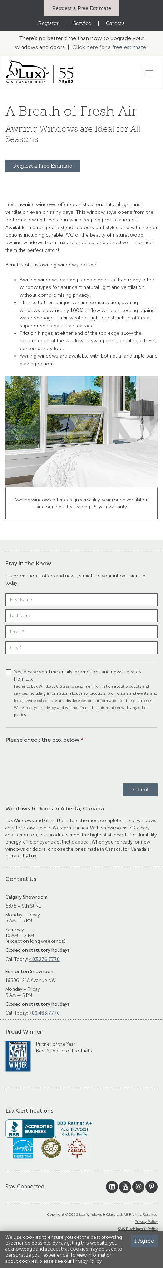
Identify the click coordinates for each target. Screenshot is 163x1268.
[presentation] (59, 762)
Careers (115, 23)
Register (48, 23)
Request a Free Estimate (81, 8)
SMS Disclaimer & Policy (138, 1229)
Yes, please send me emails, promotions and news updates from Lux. (81, 693)
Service (82, 23)
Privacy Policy (146, 1222)
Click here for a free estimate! (110, 47)
